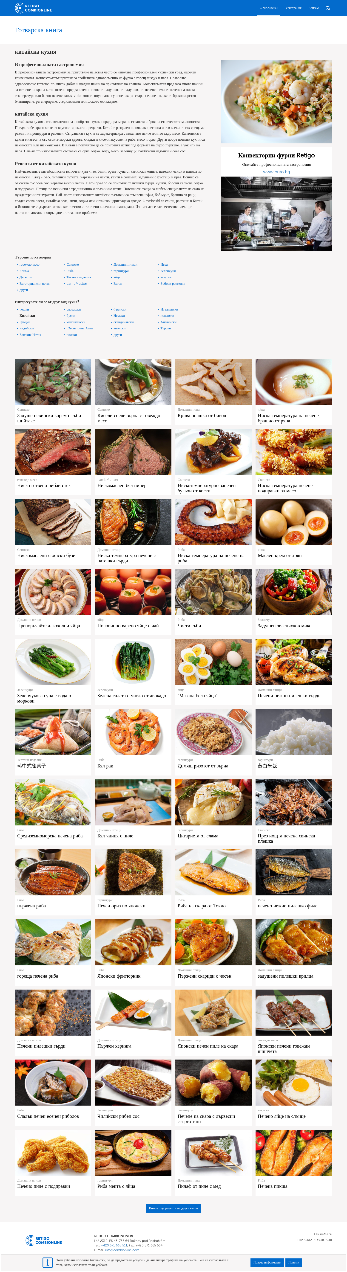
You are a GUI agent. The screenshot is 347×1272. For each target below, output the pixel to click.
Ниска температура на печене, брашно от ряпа (289, 418)
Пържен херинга (114, 1046)
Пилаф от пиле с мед (199, 1186)
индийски (27, 328)
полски (72, 335)
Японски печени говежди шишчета (284, 1048)
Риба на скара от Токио (202, 906)
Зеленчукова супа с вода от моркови (45, 698)
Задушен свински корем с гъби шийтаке (49, 418)
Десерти (26, 277)
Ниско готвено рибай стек (44, 485)
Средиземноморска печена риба (50, 836)
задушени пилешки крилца (285, 976)
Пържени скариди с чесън (204, 976)
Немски (119, 316)
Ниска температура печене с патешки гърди (126, 557)
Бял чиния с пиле (115, 836)
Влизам (313, 8)
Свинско (73, 264)
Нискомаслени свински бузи (46, 555)
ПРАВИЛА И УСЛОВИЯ (314, 1240)
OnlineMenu (269, 8)
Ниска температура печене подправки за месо (285, 488)
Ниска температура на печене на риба (211, 557)
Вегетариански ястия (35, 284)
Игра (164, 264)
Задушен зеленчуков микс (284, 625)
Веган (118, 284)
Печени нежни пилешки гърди (289, 695)
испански (167, 316)
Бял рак (105, 766)
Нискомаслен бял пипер (122, 485)
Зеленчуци (168, 271)
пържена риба (31, 906)
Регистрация (292, 8)
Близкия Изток (30, 335)
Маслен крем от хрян (280, 555)
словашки (74, 309)
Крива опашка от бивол (202, 415)
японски (119, 328)
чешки (24, 309)
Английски (169, 322)
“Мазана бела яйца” (197, 695)
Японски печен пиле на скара (208, 1046)
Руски (71, 316)
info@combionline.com (122, 1250)
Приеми (293, 1262)
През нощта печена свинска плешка (286, 838)
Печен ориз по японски (121, 906)
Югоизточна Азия (80, 328)
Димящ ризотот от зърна (203, 766)
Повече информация (267, 1262)
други (24, 290)
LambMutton (77, 284)
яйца (117, 277)
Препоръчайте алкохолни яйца (48, 625)
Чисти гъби (189, 625)
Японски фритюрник (118, 976)
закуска (166, 277)
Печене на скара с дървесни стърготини (206, 1118)
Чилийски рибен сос (118, 1116)
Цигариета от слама (198, 836)
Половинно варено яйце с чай (128, 625)
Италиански (169, 309)
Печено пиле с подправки (43, 1186)
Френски (120, 309)
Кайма (24, 271)
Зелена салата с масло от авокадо (131, 695)
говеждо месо (30, 264)
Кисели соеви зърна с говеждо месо (128, 418)
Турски (166, 328)
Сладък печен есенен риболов (48, 1116)
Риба (70, 271)
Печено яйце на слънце (282, 1116)
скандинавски (124, 322)
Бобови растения (173, 284)
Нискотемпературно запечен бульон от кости (207, 488)
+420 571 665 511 (114, 1245)
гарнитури (121, 271)
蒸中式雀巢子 (31, 766)
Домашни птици (125, 264)
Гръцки (25, 322)
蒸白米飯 (267, 766)
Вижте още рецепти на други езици (173, 1208)
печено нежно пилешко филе (287, 906)
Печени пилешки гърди (41, 1046)
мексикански (76, 322)
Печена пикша (272, 1186)
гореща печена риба (37, 976)
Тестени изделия (79, 277)
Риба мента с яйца (116, 1186)
